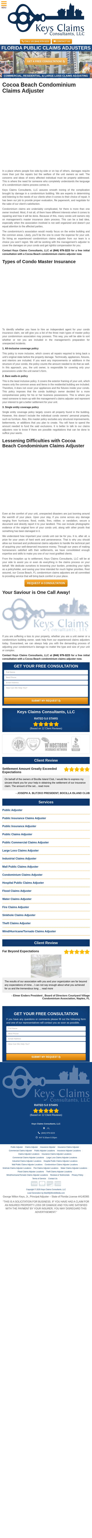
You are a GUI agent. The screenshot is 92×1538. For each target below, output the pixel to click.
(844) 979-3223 (61, 250)
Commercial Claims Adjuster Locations (28, 1157)
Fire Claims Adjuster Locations (46, 1168)
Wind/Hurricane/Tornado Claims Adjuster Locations (27, 1175)
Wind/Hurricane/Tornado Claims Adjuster (29, 931)
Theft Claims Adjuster (16, 923)
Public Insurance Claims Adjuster (24, 818)
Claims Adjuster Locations (28, 1154)
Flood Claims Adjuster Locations (31, 1172)
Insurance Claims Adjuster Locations (56, 1154)
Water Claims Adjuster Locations (74, 1168)
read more (43, 786)
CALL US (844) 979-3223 (35, 41)
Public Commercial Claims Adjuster (25, 842)
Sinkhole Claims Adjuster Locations (17, 1168)
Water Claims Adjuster (17, 899)
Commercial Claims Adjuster (20, 1151)
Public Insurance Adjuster (19, 826)
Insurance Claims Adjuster (68, 1147)
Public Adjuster (12, 810)
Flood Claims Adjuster (16, 890)
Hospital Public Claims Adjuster (23, 882)
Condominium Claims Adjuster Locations (61, 1165)
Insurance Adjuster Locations (69, 1151)
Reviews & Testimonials (59, 1175)
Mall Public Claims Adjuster (20, 866)
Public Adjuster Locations (44, 1151)
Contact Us (62, 41)
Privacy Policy (77, 1175)
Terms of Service (39, 1178)
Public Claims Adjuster (17, 834)
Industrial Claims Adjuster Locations (26, 1161)
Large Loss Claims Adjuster (20, 850)
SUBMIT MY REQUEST (46, 700)
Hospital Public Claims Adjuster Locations (60, 1161)
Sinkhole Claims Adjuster (18, 915)
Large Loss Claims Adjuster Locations (61, 1157)
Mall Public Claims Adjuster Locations (27, 1165)
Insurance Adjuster (47, 1147)
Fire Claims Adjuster (15, 907)
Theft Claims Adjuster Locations (59, 1172)
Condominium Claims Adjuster (22, 874)
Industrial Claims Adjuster (19, 858)
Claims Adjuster (31, 1147)
